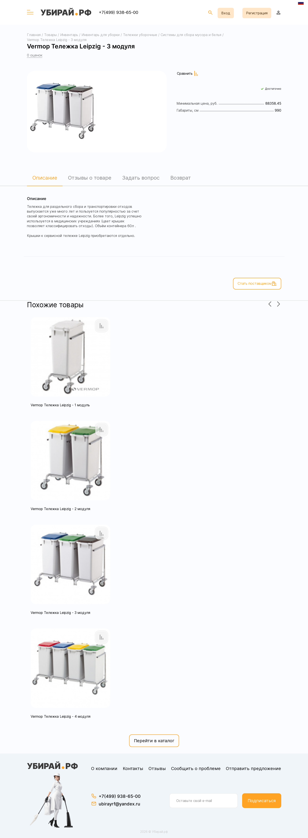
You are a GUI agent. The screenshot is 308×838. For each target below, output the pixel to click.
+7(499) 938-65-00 (118, 12)
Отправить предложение (253, 768)
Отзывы (157, 768)
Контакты (133, 768)
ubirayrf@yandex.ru (119, 804)
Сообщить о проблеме (196, 768)
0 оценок (34, 55)
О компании (104, 768)
